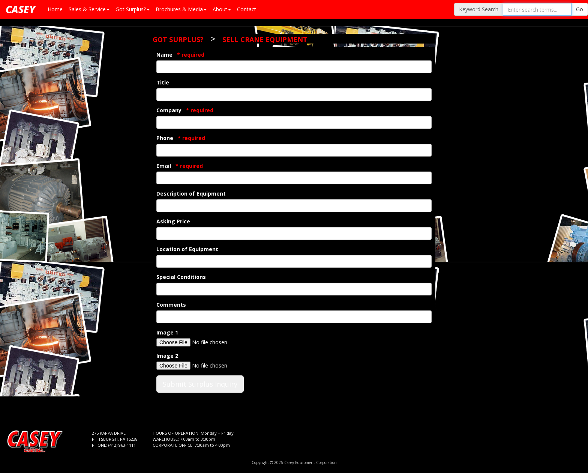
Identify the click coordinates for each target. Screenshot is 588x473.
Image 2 (167, 355)
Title (162, 82)
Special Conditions (181, 276)
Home (55, 9)
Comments (171, 304)
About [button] (222, 9)
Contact (246, 9)
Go (579, 9)
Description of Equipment (191, 193)
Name (180, 54)
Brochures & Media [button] (181, 9)
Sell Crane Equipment (265, 39)
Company (184, 110)
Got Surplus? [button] (133, 9)
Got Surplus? (178, 39)
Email (179, 165)
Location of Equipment (187, 249)
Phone (180, 138)
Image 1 (167, 332)
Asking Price (173, 221)
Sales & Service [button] (89, 9)
